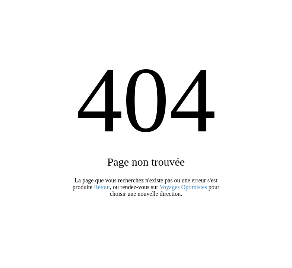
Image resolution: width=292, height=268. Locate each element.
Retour (102, 187)
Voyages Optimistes (183, 187)
